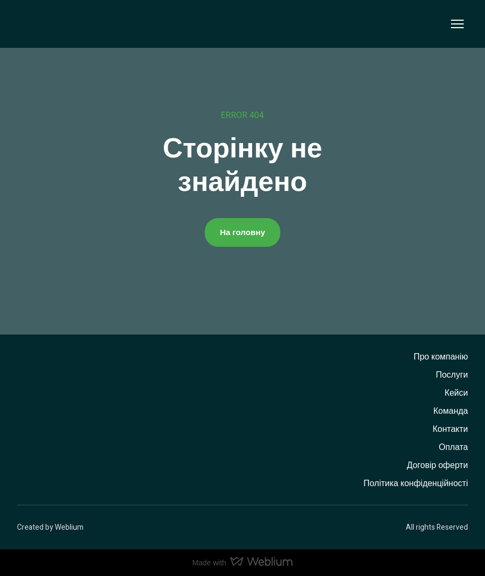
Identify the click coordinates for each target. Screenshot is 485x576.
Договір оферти (437, 465)
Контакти (450, 429)
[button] (242, 232)
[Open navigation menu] (457, 24)
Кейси (456, 393)
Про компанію (441, 356)
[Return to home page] (39, 24)
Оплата (453, 447)
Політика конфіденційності (416, 483)
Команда (450, 411)
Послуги (452, 375)
